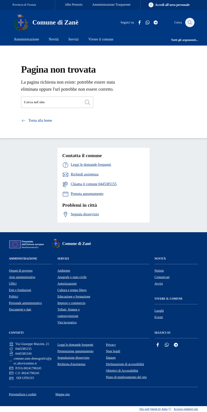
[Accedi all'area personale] (169, 5)
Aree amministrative (22, 277)
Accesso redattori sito (186, 409)
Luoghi (159, 310)
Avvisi (158, 283)
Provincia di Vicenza (24, 4)
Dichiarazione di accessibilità (125, 364)
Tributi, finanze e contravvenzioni (68, 313)
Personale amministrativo (25, 303)
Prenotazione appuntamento (75, 351)
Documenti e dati (20, 309)
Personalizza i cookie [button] (22, 394)
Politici (13, 296)
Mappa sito (62, 394)
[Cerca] (87, 102)
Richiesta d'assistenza (71, 364)
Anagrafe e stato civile (72, 277)
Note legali (113, 351)
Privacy (111, 344)
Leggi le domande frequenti (75, 344)
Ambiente (63, 270)
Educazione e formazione (73, 296)
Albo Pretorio (73, 4)
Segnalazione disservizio (73, 357)
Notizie (159, 270)
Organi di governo (21, 270)
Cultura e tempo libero (72, 290)
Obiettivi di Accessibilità (122, 370)
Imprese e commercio (71, 303)
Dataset (111, 357)
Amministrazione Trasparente (111, 4)
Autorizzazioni (67, 283)
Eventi (158, 317)
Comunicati (162, 277)
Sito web (144, 409)
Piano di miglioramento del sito (126, 377)
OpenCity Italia (159, 409)
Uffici (13, 283)
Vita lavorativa (67, 322)
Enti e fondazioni (20, 290)
